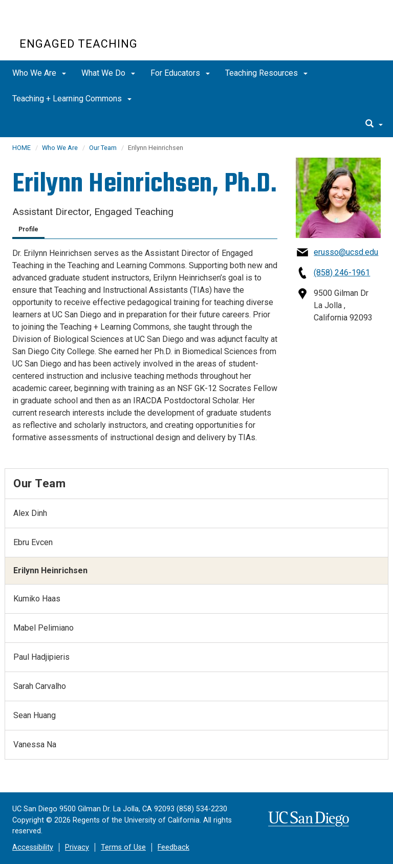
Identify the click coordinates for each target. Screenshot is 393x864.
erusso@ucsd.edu (346, 252)
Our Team (103, 148)
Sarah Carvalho (39, 686)
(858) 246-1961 (342, 272)
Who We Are (39, 73)
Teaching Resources (266, 73)
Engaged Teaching (78, 43)
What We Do (108, 73)
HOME (21, 148)
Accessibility (32, 847)
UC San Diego (78, 24)
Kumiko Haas (36, 598)
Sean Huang (34, 715)
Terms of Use (123, 847)
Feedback (173, 847)
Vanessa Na (34, 744)
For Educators (180, 73)
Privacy (77, 847)
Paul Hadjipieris (41, 657)
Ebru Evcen (33, 542)
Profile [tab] (28, 229)
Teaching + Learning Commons (72, 98)
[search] (374, 124)
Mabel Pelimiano (43, 628)
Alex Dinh (30, 513)
